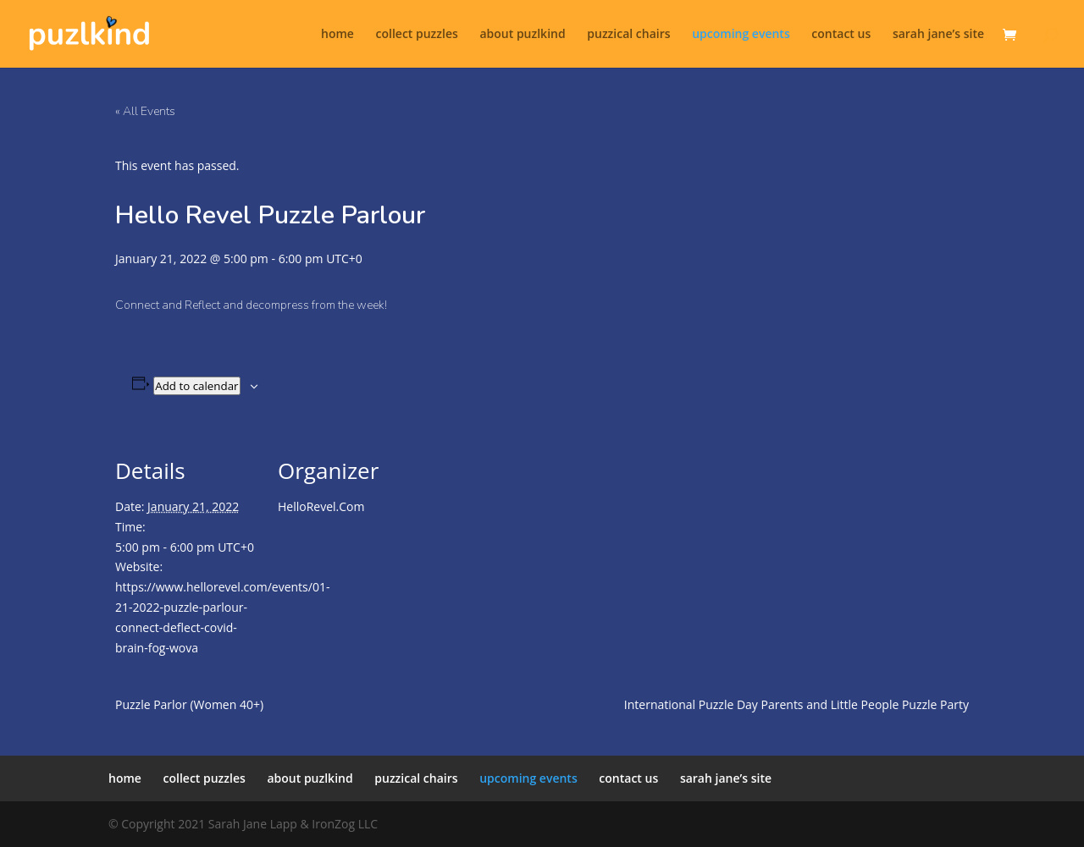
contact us (841, 34)
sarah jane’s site (938, 34)
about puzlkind (522, 34)
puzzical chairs (628, 34)
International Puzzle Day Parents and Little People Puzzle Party (796, 704)
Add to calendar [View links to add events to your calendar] (196, 385)
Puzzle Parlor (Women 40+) (189, 704)
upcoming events (741, 34)
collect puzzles (417, 34)
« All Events (145, 111)
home (337, 34)
